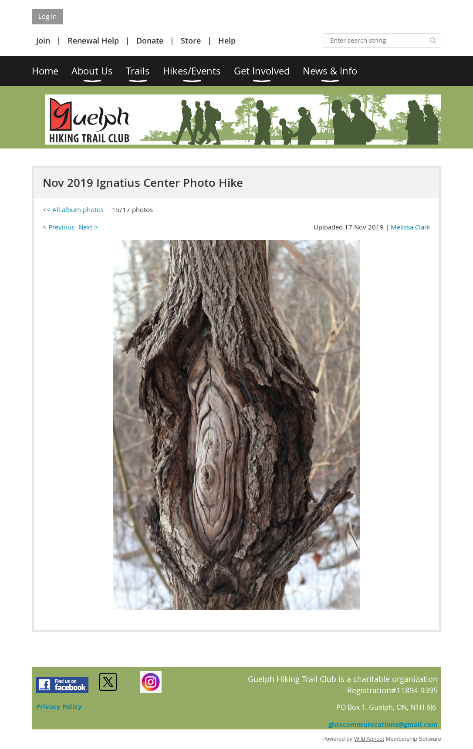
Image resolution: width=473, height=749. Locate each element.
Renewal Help (93, 40)
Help (227, 40)
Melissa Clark (410, 227)
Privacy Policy (59, 706)
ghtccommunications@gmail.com (383, 724)
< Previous (58, 227)
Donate (149, 40)
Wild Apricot (369, 739)
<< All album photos (73, 209)
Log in (47, 16)
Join (43, 40)
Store (191, 40)
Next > (88, 227)
